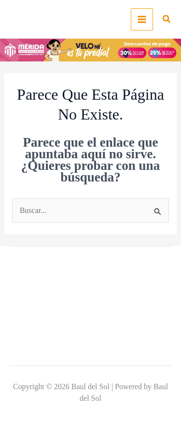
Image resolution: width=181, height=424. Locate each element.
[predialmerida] (90, 49)
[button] (167, 20)
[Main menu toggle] (142, 19)
